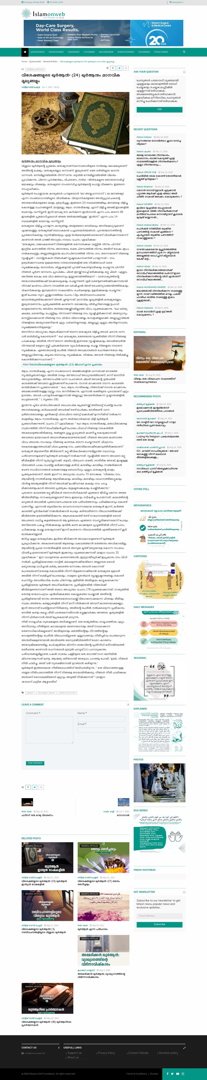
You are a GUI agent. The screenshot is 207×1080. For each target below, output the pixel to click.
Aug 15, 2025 (153, 375)
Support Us (74, 1053)
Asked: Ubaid (143, 267)
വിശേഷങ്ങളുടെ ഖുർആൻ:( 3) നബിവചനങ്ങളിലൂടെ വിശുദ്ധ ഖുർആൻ (44, 931)
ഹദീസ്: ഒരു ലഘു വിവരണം (37, 815)
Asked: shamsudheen (147, 225)
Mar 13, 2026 (162, 204)
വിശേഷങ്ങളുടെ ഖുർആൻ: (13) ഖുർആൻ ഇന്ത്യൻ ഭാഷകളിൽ (44, 883)
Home (24, 62)
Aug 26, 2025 (174, 447)
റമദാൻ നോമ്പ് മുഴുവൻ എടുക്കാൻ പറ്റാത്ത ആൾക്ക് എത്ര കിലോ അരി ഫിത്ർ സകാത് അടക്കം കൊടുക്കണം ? (159, 194)
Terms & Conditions (136, 1074)
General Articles (50, 61)
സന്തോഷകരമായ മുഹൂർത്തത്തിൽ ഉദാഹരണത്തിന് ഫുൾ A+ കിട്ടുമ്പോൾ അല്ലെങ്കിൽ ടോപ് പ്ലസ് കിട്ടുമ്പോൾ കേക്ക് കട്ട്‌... (158, 254)
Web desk (27, 812)
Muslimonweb (106, 52)
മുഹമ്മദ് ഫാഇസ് (86, 970)
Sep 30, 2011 (97, 925)
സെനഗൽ (123, 815)
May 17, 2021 (51, 925)
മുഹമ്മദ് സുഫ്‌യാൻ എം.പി (150, 433)
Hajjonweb (144, 52)
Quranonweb (37, 52)
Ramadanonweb (126, 52)
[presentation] (48, 750)
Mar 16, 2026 (165, 172)
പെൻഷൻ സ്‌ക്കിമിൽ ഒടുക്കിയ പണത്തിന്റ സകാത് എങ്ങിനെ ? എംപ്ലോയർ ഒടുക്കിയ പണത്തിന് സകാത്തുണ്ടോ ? (155, 234)
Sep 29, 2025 (164, 404)
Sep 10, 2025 (165, 418)
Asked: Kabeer (144, 137)
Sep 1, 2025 (171, 433)
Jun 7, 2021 (122, 811)
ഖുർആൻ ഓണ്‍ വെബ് (67, 693)
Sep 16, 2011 (41, 811)
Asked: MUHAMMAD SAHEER (151, 287)
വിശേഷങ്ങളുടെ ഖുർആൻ (46, 693)
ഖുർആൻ (30, 693)
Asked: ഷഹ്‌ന (144, 152)
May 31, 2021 (107, 877)
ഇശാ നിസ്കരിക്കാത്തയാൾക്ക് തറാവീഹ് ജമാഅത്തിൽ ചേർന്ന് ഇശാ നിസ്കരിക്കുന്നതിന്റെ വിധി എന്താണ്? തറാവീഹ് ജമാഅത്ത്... (159, 275)
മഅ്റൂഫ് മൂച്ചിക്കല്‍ (146, 404)
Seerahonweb (56, 52)
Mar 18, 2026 (161, 137)
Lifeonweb (89, 52)
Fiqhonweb (73, 52)
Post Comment (35, 763)
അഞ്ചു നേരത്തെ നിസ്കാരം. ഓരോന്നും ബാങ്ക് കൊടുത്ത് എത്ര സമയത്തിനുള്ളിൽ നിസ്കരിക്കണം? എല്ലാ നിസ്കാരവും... (157, 160)
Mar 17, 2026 (160, 151)
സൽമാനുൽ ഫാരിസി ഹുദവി (151, 447)
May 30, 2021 (51, 1018)
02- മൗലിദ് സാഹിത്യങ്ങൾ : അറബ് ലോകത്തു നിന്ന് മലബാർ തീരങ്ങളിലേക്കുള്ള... (157, 454)
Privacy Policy (106, 1053)
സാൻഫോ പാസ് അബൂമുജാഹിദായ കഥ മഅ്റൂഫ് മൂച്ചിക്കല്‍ (157, 470)
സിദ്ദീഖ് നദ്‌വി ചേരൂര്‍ (31, 87)
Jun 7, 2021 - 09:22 (50, 87)
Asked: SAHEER (145, 204)
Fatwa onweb (161, 52)
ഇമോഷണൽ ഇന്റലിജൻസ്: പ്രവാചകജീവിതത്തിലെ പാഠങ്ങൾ (155, 410)
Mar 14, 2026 (162, 186)
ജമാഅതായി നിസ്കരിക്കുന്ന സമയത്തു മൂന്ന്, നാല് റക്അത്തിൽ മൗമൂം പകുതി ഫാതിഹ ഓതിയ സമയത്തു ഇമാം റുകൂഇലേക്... (159, 296)
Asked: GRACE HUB (146, 172)
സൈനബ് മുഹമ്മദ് (146, 419)
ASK (159, 109)
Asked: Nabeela (145, 308)
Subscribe (159, 924)
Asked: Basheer (145, 187)
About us (73, 1057)
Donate (154, 1074)
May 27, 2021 (51, 877)
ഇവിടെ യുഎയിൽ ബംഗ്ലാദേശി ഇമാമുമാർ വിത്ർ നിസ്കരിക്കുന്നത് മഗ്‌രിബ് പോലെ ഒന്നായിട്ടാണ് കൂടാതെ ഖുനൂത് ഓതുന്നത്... (160, 213)
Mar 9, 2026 (161, 308)
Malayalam (176, 2)
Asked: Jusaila (144, 246)
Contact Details (138, 1053)
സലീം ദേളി (108, 812)
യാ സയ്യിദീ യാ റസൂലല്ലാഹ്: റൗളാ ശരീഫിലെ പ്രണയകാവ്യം (156, 424)
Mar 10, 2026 (175, 287)
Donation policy (168, 1053)
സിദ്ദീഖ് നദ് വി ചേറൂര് (32, 926)
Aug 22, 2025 (164, 465)
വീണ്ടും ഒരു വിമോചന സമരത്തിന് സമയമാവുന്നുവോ (154, 381)
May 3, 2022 (103, 970)
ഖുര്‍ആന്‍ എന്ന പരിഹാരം (93, 929)
